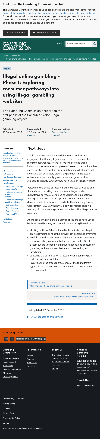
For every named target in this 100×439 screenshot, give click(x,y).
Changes (31, 135)
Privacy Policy (9, 403)
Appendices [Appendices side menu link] (7, 222)
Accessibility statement (13, 398)
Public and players (11, 358)
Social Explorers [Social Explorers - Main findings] (12, 211)
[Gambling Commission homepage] (17, 49)
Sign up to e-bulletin (86, 385)
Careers (30, 359)
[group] (62, 317)
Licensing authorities (12, 369)
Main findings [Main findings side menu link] (8, 183)
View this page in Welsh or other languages (22, 428)
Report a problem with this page (31, 338)
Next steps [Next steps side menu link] (7, 219)
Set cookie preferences (45, 32)
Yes (6, 338)
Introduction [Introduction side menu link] (8, 171)
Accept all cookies (15, 32)
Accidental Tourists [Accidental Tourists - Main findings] (14, 214)
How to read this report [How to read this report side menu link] (12, 177)
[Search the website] (94, 44)
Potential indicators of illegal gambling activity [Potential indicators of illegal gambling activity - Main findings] (13, 194)
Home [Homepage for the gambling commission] (5, 55)
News (30, 355)
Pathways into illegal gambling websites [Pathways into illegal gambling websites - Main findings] (14, 200)
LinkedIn (56, 365)
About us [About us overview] (7, 373)
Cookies (6, 408)
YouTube (56, 368)
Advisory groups (10, 376)
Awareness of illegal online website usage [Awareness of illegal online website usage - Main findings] (14, 187)
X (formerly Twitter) (61, 361)
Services (31, 366)
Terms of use (8, 413)
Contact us (32, 362)
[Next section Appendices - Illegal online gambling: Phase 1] (62, 295)
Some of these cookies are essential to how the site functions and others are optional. (49, 13)
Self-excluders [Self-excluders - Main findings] (12, 205)
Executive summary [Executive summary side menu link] (11, 180)
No (12, 338)
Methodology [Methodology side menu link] (8, 174)
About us (15, 55)
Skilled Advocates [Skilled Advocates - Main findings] (13, 208)
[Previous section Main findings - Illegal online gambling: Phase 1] (62, 284)
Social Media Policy (11, 418)
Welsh (6, 423)
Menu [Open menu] (59, 43)
